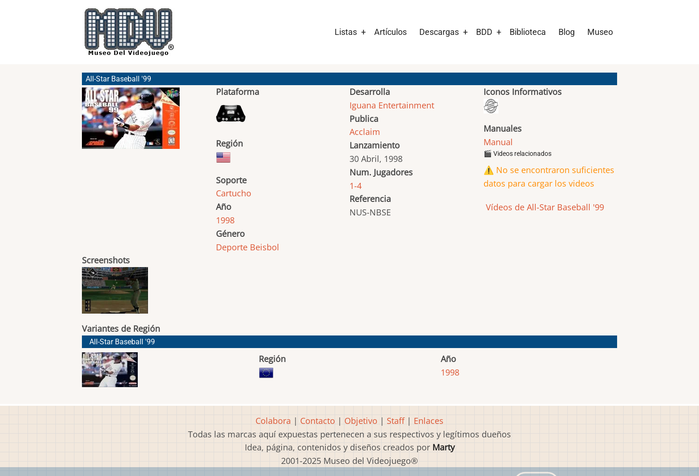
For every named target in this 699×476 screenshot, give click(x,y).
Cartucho (233, 193)
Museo (600, 32)
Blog (566, 32)
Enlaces (429, 420)
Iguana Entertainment (392, 105)
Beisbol (264, 247)
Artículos (390, 32)
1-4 (356, 185)
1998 (225, 220)
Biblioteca (528, 32)
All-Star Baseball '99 (122, 341)
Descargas (439, 32)
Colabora (273, 420)
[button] (131, 122)
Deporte (232, 247)
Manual (498, 141)
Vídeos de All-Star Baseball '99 (544, 207)
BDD (484, 32)
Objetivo (360, 420)
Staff (395, 420)
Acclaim (365, 131)
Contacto (317, 420)
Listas (346, 32)
